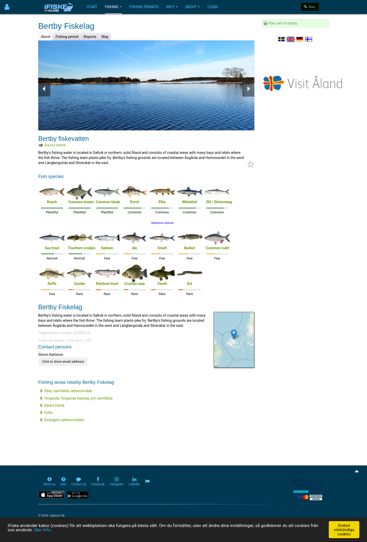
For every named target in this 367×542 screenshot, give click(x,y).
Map (105, 37)
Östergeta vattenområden (62, 420)
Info (171, 7)
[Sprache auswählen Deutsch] (300, 39)
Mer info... (44, 530)
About (192, 7)
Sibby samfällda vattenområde (66, 391)
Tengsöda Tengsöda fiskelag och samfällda (76, 398)
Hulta (46, 413)
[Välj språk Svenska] (281, 39)
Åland (48, 145)
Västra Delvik (52, 405)
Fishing (113, 7)
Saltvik (60, 145)
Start (92, 7)
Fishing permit (67, 37)
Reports (90, 37)
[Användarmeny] (7, 7)
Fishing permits (144, 7)
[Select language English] (290, 39)
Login (212, 7)
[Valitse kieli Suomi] (308, 39)
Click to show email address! (63, 361)
